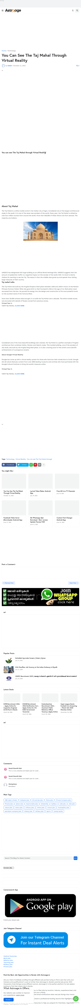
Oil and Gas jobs (37, 800)
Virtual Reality (21, 459)
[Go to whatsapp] (76, 998)
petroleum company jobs (13, 811)
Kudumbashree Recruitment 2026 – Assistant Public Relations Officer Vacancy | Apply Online (50, 708)
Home (4, 51)
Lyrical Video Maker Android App (40, 492)
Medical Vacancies (10, 956)
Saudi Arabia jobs (32, 804)
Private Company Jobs (63, 800)
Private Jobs (8, 967)
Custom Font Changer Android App (64, 519)
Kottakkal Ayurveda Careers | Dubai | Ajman (30, 658)
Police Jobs (49, 800)
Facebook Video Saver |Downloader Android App (13, 519)
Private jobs (9, 804)
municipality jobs (63, 807)
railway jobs (28, 811)
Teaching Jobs (9, 962)
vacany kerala (58, 811)
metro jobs (18, 807)
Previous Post (9, 583)
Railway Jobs (8, 964)
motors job (51, 807)
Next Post (73, 583)
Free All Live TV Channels (66, 491)
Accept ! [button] (8, 1000)
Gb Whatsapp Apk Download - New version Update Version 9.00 (39, 520)
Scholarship (44, 804)
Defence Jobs (8, 960)
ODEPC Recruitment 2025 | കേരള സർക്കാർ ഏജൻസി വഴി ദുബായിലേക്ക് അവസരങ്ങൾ (45, 676)
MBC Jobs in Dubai (11, 800)
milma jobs (40, 807)
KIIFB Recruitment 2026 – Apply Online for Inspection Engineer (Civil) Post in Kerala (12, 707)
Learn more (20, 995)
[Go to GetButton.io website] (75, 1003)
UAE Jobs (63, 804)
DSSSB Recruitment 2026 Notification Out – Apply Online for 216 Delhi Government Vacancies (31, 708)
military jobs (30, 807)
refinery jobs (39, 811)
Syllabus (54, 804)
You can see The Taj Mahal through (39, 459)
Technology (12, 51)
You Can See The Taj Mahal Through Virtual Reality (13, 492)
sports (49, 811)
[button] (2, 10)
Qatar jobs (19, 804)
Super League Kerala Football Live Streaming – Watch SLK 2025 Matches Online (69, 707)
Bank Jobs (7, 958)
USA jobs (72, 804)
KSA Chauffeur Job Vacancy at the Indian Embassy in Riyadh (36, 667)
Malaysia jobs (24, 800)
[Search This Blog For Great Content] (38, 858)
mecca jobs (8, 807)
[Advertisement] (40, 32)
